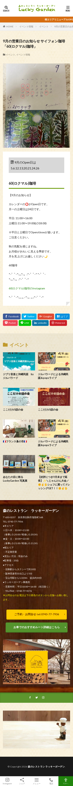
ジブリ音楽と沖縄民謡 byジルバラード (18, 376)
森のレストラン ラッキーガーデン (46, 766)
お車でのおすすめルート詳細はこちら (36, 627)
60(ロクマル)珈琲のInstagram (27, 288)
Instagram (7, 781)
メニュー (36, 781)
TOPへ (65, 781)
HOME (9, 26)
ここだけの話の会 (13, 409)
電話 (51, 781)
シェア (22, 781)
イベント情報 (26, 26)
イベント (43, 26)
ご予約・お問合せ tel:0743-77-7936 (36, 614)
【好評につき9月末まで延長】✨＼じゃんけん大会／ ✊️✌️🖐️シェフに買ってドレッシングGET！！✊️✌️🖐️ (54, 482)
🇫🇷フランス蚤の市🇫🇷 (15, 441)
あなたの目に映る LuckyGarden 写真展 (15, 478)
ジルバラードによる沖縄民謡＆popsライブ (53, 376)
